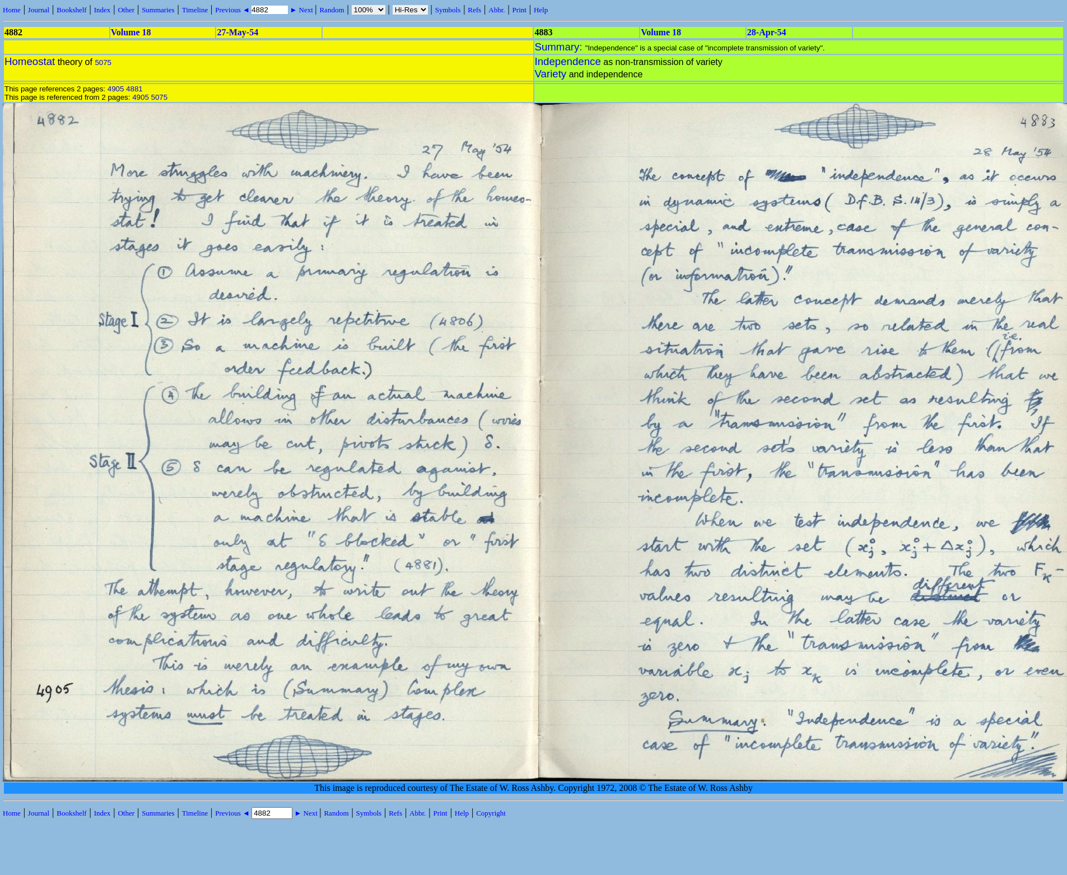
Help (541, 10)
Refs (474, 10)
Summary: (560, 47)
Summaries (158, 10)
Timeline (195, 10)
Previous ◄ (233, 10)
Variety (551, 74)
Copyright (491, 813)
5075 (103, 62)
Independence (568, 61)
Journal (38, 10)
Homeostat (29, 61)
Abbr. (496, 10)
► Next (301, 10)
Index (102, 10)
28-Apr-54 (766, 32)
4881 (134, 89)
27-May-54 (237, 32)
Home (12, 10)
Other (126, 10)
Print (519, 10)
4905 (116, 89)
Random (331, 10)
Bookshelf (71, 10)
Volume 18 (131, 32)
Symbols (448, 10)
